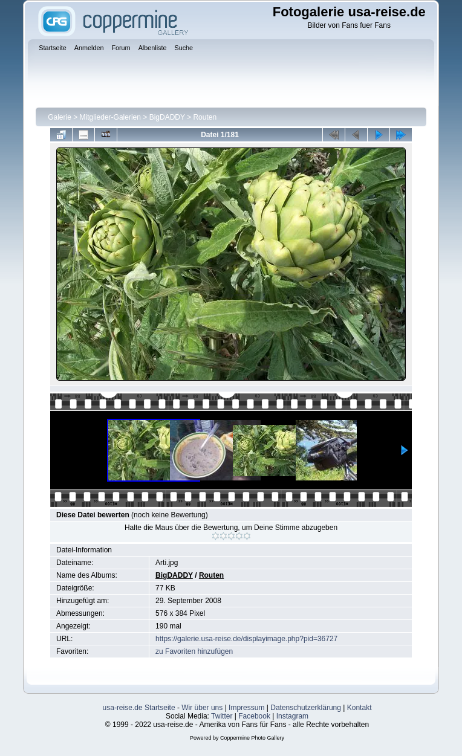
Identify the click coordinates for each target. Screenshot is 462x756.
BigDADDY (167, 117)
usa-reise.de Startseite (139, 707)
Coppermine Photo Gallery (252, 738)
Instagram (292, 716)
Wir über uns (202, 707)
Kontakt (359, 707)
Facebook (254, 716)
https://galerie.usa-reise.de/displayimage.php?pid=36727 (246, 639)
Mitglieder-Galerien (110, 117)
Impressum (246, 707)
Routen (204, 117)
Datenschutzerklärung (305, 707)
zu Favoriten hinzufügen (194, 651)
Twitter (221, 716)
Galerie (59, 117)
